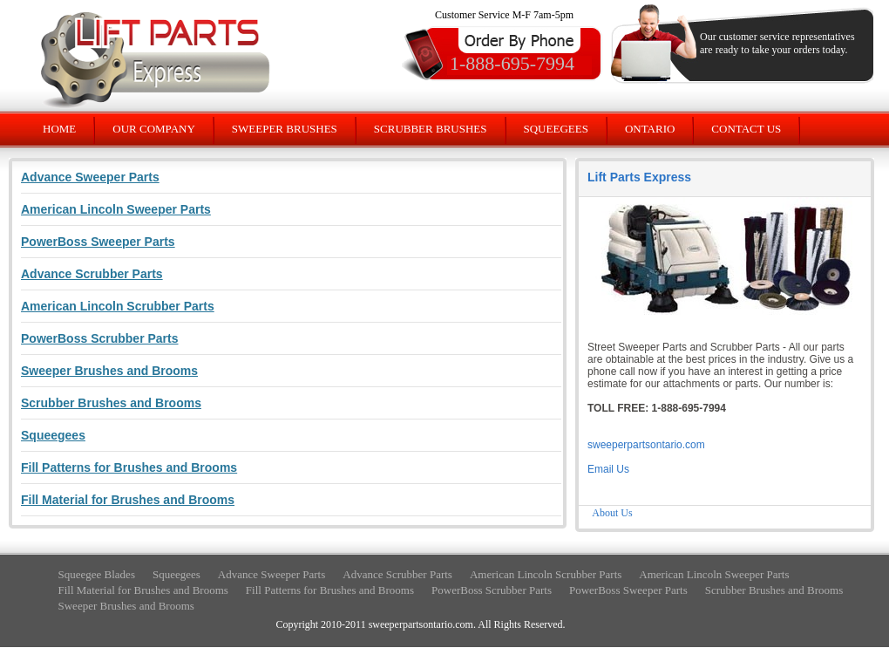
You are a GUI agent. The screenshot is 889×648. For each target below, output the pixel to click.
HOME (59, 128)
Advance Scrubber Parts (397, 574)
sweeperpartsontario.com (646, 445)
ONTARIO (650, 128)
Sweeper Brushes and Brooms (126, 605)
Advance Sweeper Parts (271, 574)
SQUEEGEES (556, 128)
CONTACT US (746, 128)
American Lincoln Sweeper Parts (714, 574)
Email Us (608, 469)
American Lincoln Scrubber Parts (545, 574)
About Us (612, 513)
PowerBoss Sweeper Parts (628, 590)
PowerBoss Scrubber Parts (491, 590)
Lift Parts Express (639, 177)
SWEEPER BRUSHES (284, 128)
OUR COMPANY (153, 128)
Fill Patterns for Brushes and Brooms (330, 590)
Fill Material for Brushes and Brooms (143, 590)
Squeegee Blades (96, 574)
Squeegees (176, 574)
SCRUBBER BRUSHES (430, 128)
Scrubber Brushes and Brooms (774, 590)
